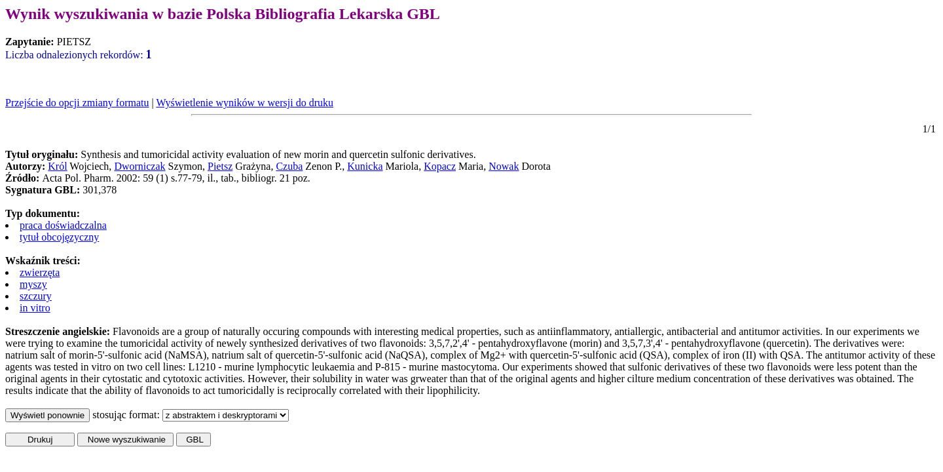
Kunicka (364, 166)
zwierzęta (40, 272)
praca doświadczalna (63, 225)
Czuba (289, 166)
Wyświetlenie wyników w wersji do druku (244, 102)
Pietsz (220, 166)
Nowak (504, 166)
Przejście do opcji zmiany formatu (77, 102)
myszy (33, 284)
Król (57, 166)
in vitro (35, 307)
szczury (36, 296)
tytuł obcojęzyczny (59, 237)
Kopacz (440, 166)
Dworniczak (139, 166)
